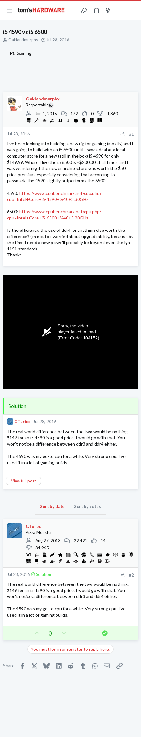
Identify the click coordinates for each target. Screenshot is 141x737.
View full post (23, 480)
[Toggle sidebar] (120, 11)
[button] (9, 10)
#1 (131, 134)
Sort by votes (87, 506)
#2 (131, 575)
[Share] (122, 134)
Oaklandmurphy (23, 39)
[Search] (132, 10)
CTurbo (22, 421)
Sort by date (52, 506)
